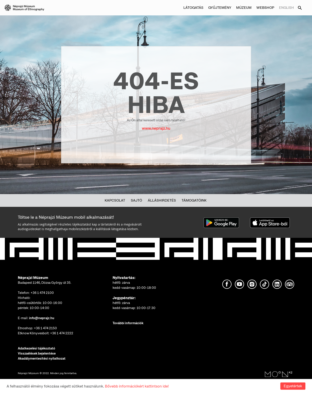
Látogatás (193, 7)
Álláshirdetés (162, 200)
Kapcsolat (115, 200)
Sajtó (136, 200)
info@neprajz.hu (41, 318)
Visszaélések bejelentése (37, 353)
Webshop (265, 7)
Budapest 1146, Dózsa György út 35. (44, 282)
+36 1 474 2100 (42, 293)
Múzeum (244, 7)
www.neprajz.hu (156, 128)
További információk (128, 323)
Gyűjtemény (219, 7)
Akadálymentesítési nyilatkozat (42, 358)
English (286, 7)
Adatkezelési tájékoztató (36, 348)
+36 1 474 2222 (61, 333)
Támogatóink (194, 200)
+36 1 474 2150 (45, 328)
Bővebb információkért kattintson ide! (137, 386)
